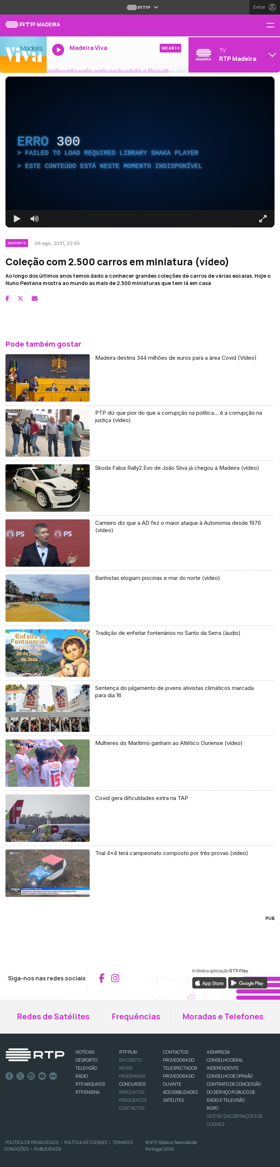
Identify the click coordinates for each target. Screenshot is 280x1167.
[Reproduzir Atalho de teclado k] (17, 218)
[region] (140, 152)
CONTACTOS (175, 1052)
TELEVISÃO (86, 1068)
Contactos (131, 1108)
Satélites (173, 1100)
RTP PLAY (128, 1052)
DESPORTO (86, 1060)
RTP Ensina (87, 1092)
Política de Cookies (85, 1142)
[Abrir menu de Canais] (233, 54)
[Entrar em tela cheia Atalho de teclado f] (263, 218)
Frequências (136, 1016)
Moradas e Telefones (223, 1016)
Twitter (20, 1076)
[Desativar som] (34, 218)
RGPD (212, 1108)
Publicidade (48, 1149)
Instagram (31, 1076)
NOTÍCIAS (84, 1052)
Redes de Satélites (53, 1016)
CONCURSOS (132, 1084)
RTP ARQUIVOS (90, 1084)
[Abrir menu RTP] (140, 7)
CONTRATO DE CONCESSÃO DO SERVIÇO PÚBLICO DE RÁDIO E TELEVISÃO (234, 1092)
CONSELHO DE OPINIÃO (230, 1076)
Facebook (9, 1076)
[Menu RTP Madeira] (273, 26)
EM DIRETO (130, 1060)
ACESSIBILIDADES (180, 1092)
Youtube (42, 1076)
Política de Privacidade (32, 1142)
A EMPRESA (218, 1052)
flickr (53, 1076)
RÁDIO (81, 1076)
